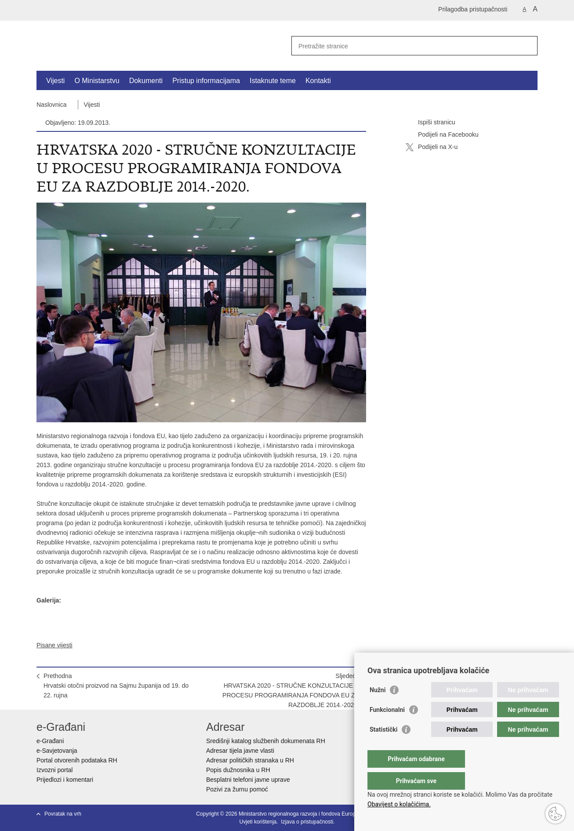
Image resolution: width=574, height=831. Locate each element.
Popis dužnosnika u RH (238, 769)
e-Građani (50, 740)
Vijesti (55, 80)
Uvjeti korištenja (258, 822)
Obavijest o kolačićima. (399, 804)
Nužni (377, 707)
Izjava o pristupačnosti (307, 822)
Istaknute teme (273, 80)
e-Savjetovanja (56, 750)
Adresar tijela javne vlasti (240, 750)
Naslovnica (51, 104)
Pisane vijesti (54, 645)
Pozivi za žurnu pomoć (237, 789)
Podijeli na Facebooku (442, 135)
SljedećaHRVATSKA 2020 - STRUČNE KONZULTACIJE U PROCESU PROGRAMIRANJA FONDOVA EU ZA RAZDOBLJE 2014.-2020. (290, 690)
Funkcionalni (387, 727)
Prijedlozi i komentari (64, 779)
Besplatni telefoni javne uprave (248, 779)
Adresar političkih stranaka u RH (250, 760)
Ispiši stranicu (430, 123)
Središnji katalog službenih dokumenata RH (265, 740)
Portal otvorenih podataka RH (76, 760)
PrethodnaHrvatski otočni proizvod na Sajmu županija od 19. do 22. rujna (116, 685)
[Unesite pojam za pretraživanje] (405, 46)
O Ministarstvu (96, 80)
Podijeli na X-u (432, 147)
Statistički (383, 747)
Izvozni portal (54, 769)
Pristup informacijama (206, 80)
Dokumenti (146, 80)
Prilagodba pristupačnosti (472, 9)
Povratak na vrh (62, 814)
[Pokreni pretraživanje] (527, 46)
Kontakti (318, 80)
